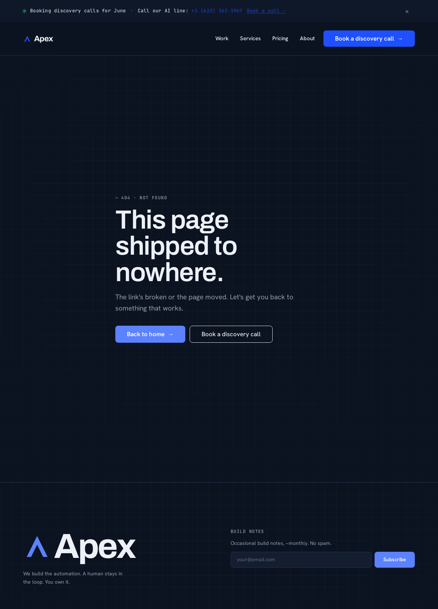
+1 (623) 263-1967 (216, 11)
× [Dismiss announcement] (407, 11)
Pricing (280, 38)
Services (250, 38)
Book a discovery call (231, 334)
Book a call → (266, 11)
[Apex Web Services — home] (38, 39)
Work (221, 38)
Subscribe (394, 559)
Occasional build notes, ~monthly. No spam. (281, 543)
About (307, 38)
